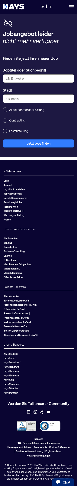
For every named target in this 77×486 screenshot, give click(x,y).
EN (50, 7)
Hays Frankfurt (11, 366)
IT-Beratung (10, 260)
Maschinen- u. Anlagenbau (17, 264)
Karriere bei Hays (13, 211)
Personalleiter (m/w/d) (15, 326)
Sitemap (27, 443)
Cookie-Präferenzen (59, 447)
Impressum (54, 443)
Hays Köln (9, 379)
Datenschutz (40, 447)
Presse (7, 219)
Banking (8, 242)
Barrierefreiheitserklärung (29, 451)
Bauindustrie (10, 247)
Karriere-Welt (11, 206)
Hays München (11, 388)
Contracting (14, 120)
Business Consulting (14, 251)
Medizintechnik (12, 268)
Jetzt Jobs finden (38, 143)
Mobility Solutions (13, 273)
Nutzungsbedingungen (38, 455)
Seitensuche (40, 443)
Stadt (7, 90)
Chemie (8, 255)
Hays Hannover (11, 375)
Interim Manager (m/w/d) (16, 330)
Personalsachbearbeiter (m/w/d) (20, 304)
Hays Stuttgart (11, 392)
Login (6, 180)
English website (53, 451)
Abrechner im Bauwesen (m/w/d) (20, 335)
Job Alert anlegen (13, 193)
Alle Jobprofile (11, 296)
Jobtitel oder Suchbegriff (24, 70)
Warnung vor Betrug (14, 215)
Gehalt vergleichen (13, 202)
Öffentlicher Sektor (14, 277)
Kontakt (8, 185)
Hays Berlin (9, 358)
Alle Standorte (11, 354)
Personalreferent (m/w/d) (17, 313)
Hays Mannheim (12, 384)
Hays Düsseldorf (12, 362)
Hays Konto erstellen (14, 189)
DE (42, 7)
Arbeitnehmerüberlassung (23, 109)
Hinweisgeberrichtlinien (19, 447)
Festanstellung (15, 131)
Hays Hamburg (11, 371)
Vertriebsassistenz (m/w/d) (17, 322)
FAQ (19, 443)
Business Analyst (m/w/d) (16, 300)
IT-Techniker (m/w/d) (14, 309)
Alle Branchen (11, 238)
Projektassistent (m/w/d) (16, 317)
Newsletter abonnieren (15, 198)
